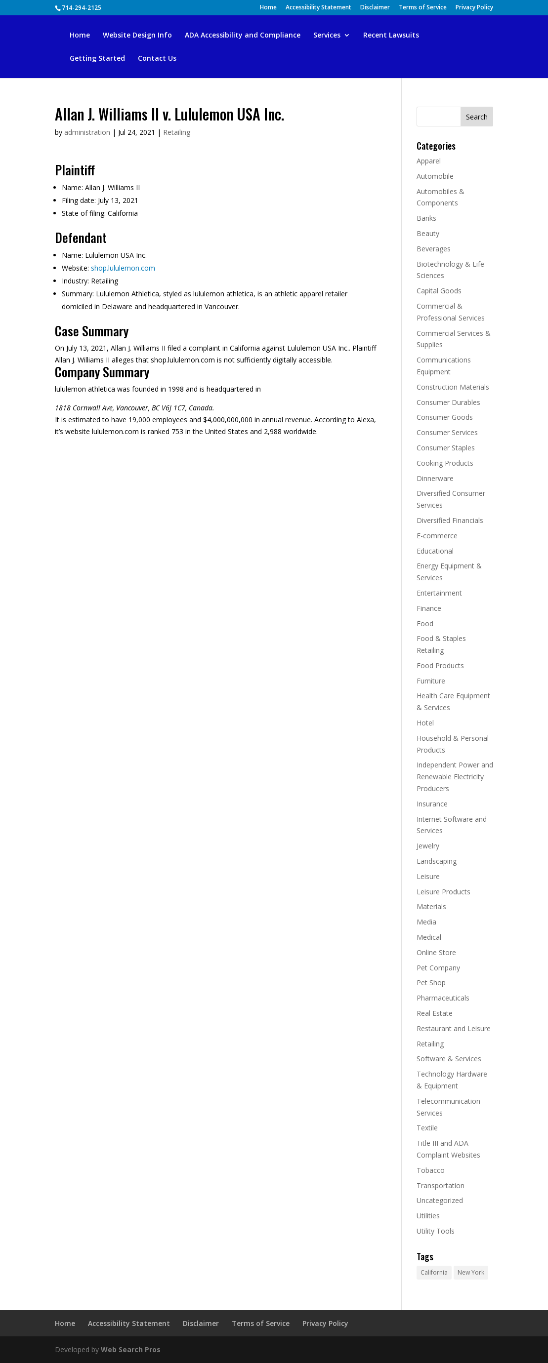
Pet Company (438, 967)
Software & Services (449, 1058)
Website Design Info (137, 36)
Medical (429, 937)
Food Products (440, 665)
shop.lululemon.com (123, 268)
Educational (435, 551)
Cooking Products (445, 463)
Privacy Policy (474, 7)
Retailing (176, 132)
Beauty (428, 233)
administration (87, 132)
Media (426, 921)
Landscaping (437, 861)
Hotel (425, 722)
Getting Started (97, 59)
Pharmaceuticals (443, 997)
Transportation (440, 1185)
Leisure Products (443, 891)
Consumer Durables (448, 402)
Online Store (436, 952)
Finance (429, 608)
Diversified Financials (450, 520)
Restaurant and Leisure (454, 1028)
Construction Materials (453, 387)
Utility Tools (436, 1231)
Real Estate (435, 1013)
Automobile (435, 176)
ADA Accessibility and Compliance (242, 36)
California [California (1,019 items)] (434, 1272)
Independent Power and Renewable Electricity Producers (455, 776)
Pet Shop (431, 982)
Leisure (428, 876)
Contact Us (157, 59)
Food (425, 623)
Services (326, 36)
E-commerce (437, 535)
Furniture (431, 680)
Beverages (434, 248)
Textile (427, 1127)
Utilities (428, 1215)
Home (268, 7)
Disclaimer (375, 7)
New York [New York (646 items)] (471, 1272)
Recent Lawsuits (391, 36)
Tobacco (431, 1170)
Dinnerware (435, 478)
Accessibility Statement (318, 7)
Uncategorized (440, 1200)
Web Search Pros (131, 1349)
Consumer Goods (445, 417)
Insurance (432, 803)
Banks (426, 218)
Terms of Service (423, 7)
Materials (431, 906)
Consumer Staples (446, 447)
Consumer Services (447, 432)
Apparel (429, 160)
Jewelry (428, 845)
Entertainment (439, 593)
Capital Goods (439, 290)
